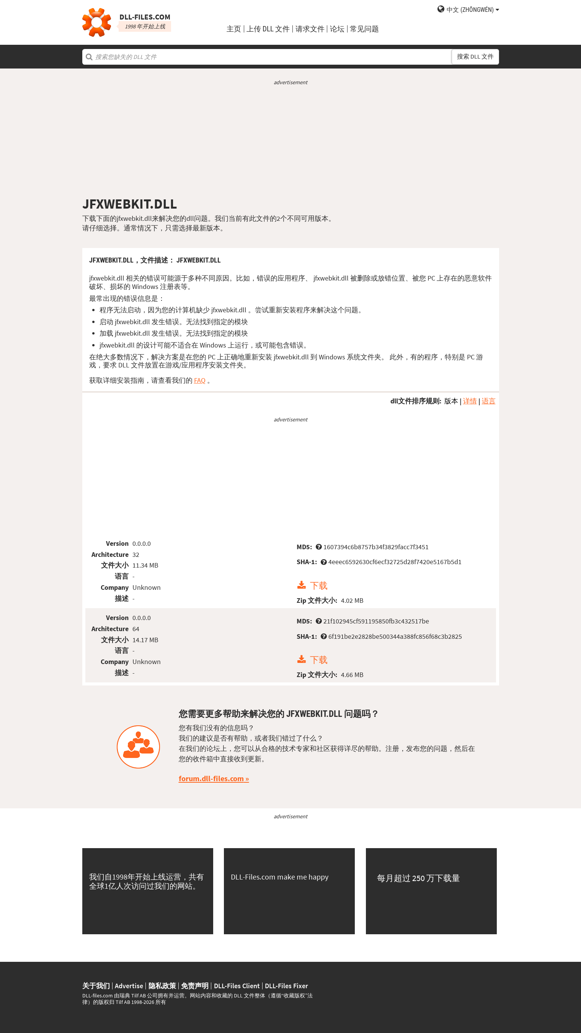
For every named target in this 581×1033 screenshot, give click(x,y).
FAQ (200, 380)
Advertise (129, 985)
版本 (451, 401)
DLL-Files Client (237, 985)
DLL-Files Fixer (286, 985)
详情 (470, 401)
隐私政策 (162, 985)
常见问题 (364, 29)
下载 (319, 585)
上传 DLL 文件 (268, 29)
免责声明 (195, 985)
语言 (489, 401)
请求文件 (310, 29)
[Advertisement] (290, 140)
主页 (234, 29)
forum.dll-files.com (211, 778)
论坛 (337, 29)
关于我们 (96, 985)
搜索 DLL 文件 (475, 56)
